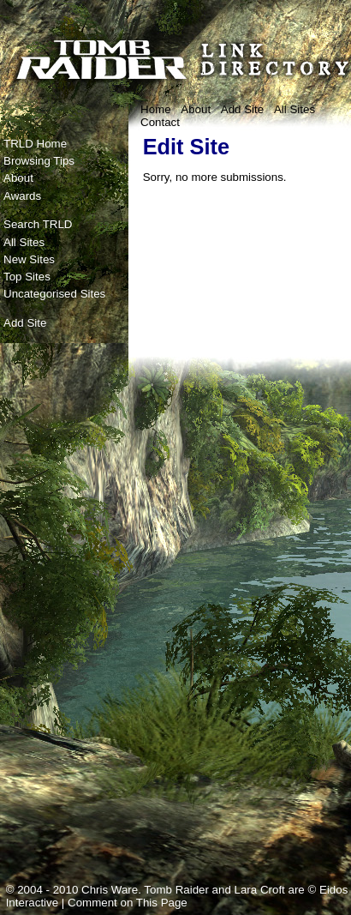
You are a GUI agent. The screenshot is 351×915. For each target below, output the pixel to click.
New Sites (29, 259)
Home (155, 109)
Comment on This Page (127, 902)
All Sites (294, 109)
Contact (160, 122)
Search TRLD (38, 224)
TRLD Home (35, 143)
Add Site (242, 109)
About (196, 109)
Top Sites (27, 276)
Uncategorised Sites (54, 293)
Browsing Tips (38, 160)
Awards (22, 196)
